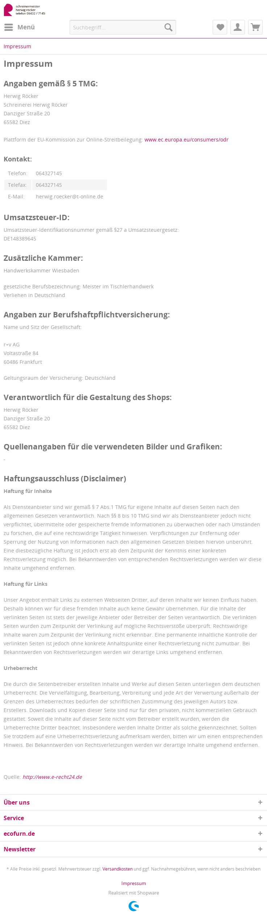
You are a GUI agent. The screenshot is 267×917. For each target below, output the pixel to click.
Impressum (133, 883)
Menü (19, 26)
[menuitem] (19, 27)
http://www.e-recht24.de (52, 776)
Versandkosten (118, 869)
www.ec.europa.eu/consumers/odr (187, 139)
